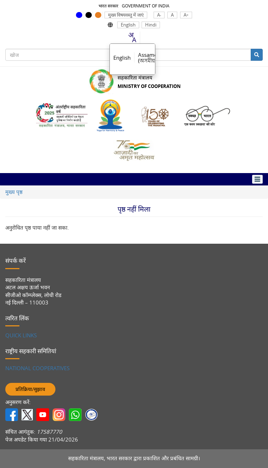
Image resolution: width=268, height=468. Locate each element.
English (128, 25)
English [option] (122, 57)
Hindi (150, 25)
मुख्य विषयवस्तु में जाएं (126, 15)
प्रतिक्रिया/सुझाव (30, 389)
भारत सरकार (108, 5)
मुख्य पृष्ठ (14, 191)
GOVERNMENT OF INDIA (145, 5)
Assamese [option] (150, 57)
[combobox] (132, 37)
